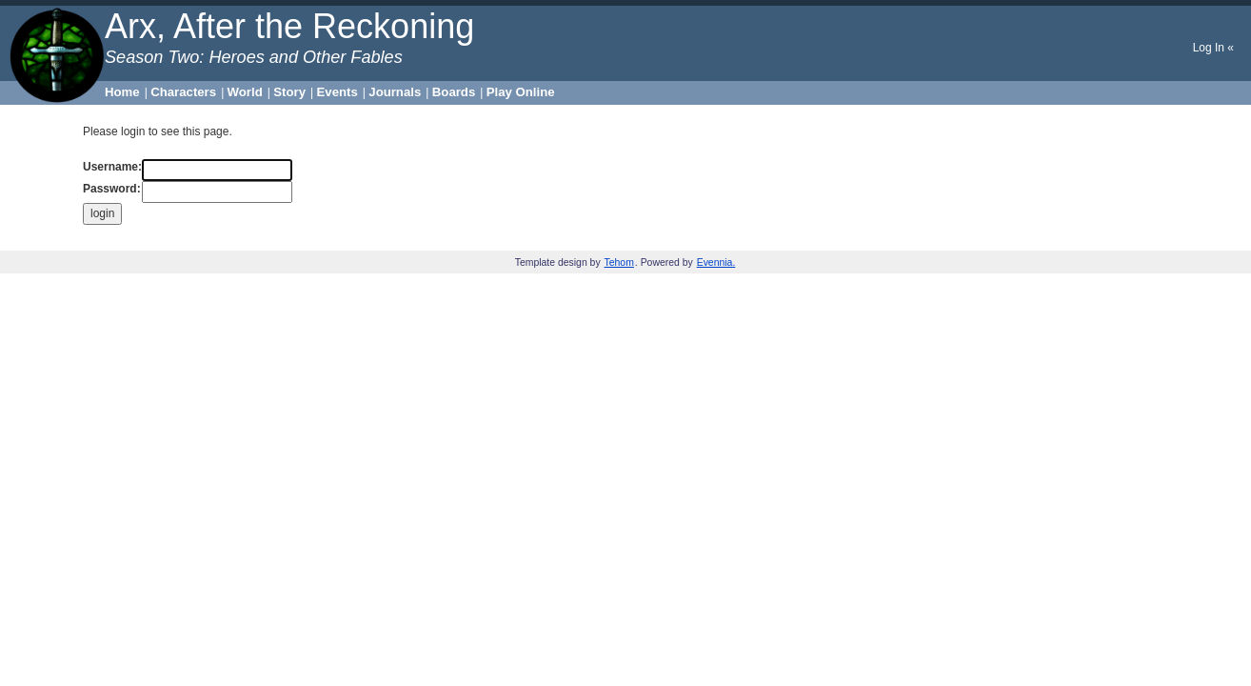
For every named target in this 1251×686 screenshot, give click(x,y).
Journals (394, 92)
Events (337, 92)
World (245, 92)
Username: (112, 166)
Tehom (619, 262)
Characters (183, 92)
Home (122, 92)
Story (289, 92)
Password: (112, 188)
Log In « (1213, 47)
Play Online (520, 92)
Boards (453, 92)
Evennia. (716, 262)
